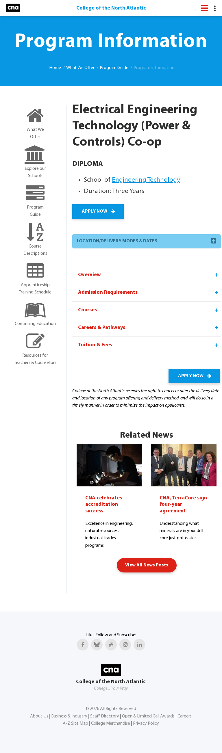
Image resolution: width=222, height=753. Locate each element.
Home (55, 68)
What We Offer (80, 68)
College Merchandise (110, 723)
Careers (184, 716)
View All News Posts (146, 565)
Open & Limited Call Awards (148, 716)
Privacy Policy (146, 723)
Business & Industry (69, 716)
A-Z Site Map (75, 723)
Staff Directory (104, 716)
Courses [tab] (148, 310)
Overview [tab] (148, 275)
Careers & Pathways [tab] (148, 327)
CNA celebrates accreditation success (103, 505)
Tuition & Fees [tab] (148, 345)
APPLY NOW (98, 211)
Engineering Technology (146, 180)
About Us (39, 716)
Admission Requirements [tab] (148, 292)
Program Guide (114, 68)
